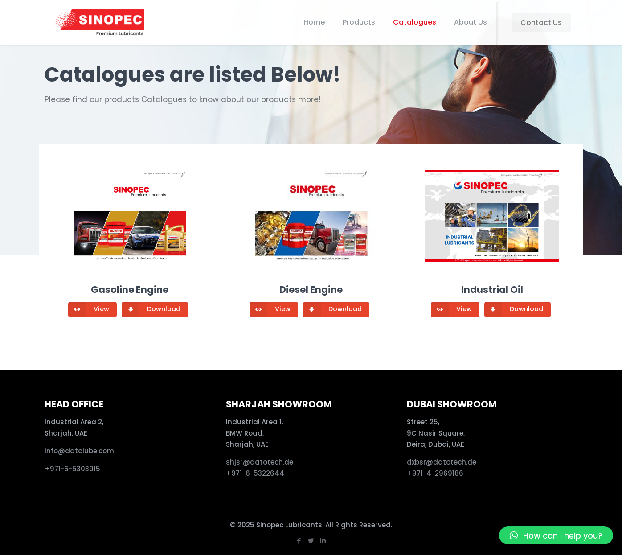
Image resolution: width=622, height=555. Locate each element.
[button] (556, 535)
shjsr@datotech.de (259, 462)
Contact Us (541, 22)
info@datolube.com (79, 451)
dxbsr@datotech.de (442, 462)
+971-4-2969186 (435, 473)
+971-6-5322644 (255, 473)
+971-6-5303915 (72, 468)
